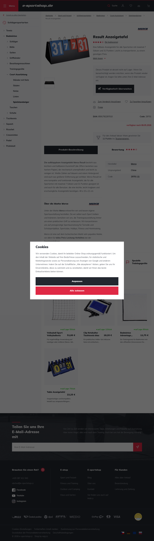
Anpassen (77, 281)
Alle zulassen (77, 291)
